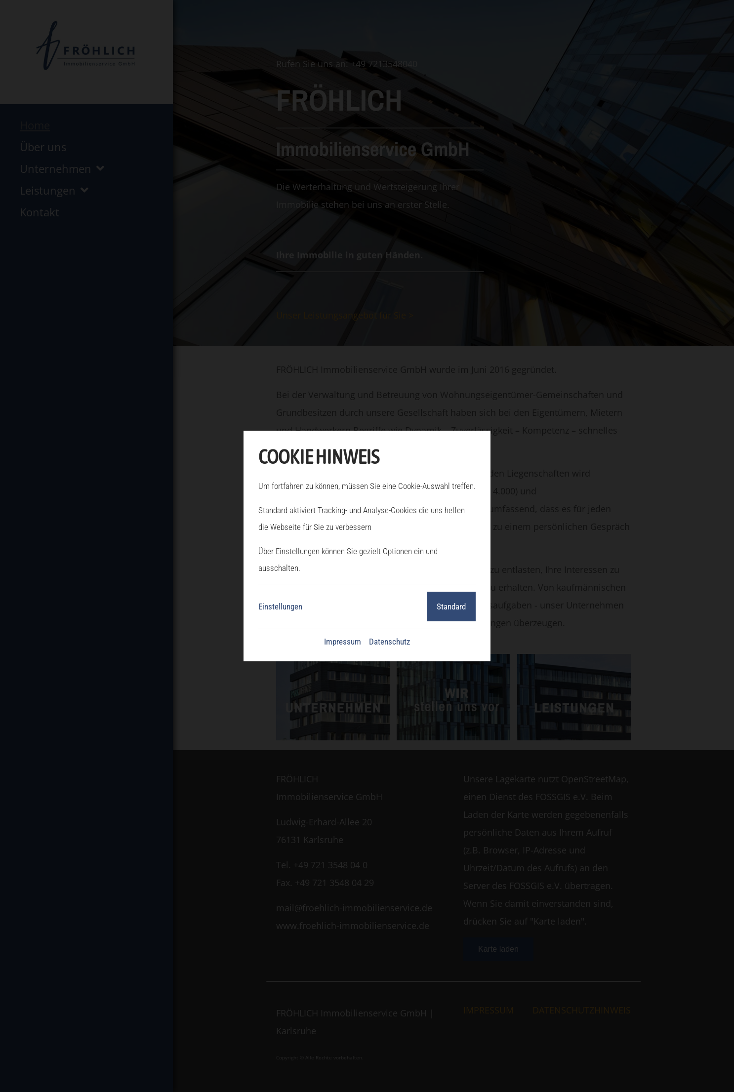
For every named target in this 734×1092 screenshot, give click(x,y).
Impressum (342, 642)
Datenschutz (389, 642)
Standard (451, 606)
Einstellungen (280, 606)
